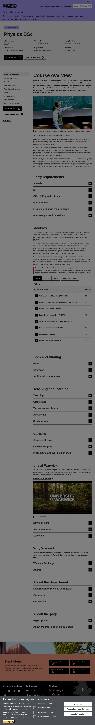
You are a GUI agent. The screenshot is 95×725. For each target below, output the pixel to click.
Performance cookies (44, 717)
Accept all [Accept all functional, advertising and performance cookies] (78, 704)
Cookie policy (8, 722)
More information (78, 714)
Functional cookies (43, 708)
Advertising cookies (43, 712)
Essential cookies (42, 703)
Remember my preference (78, 709)
